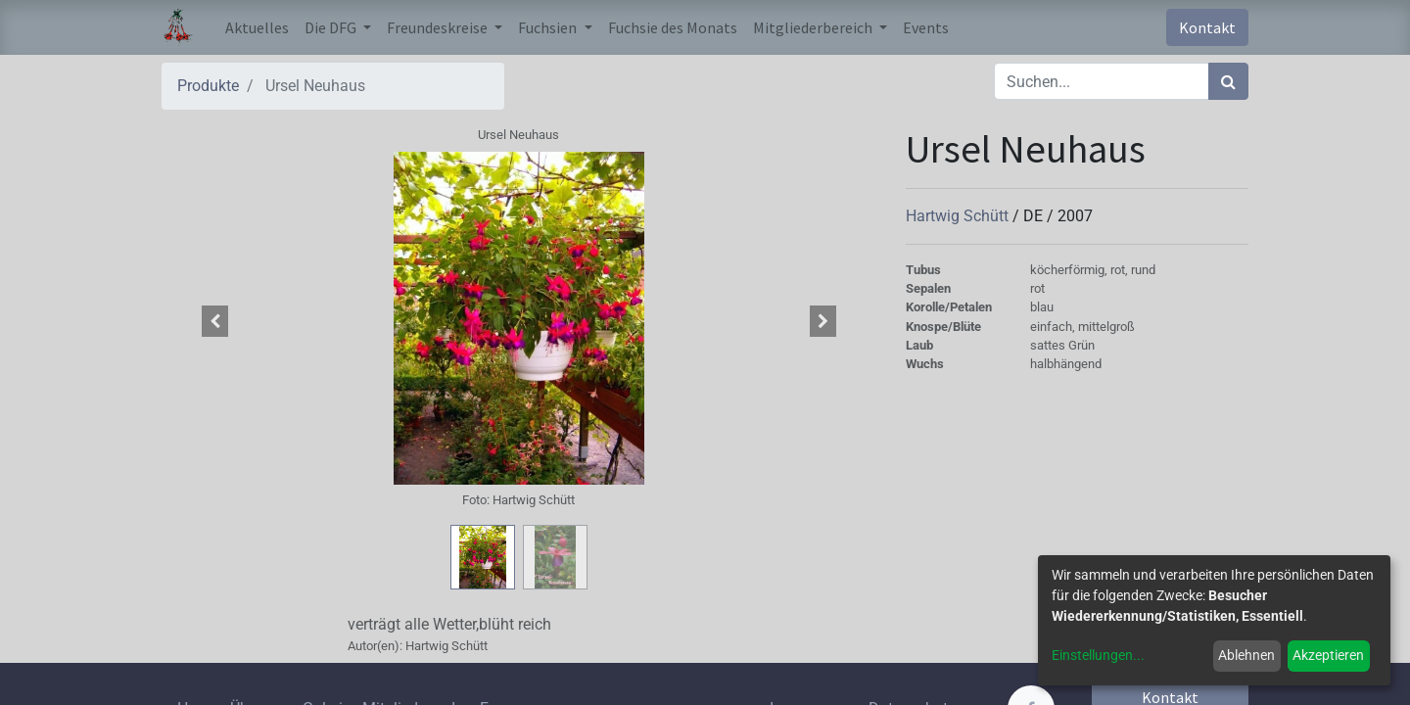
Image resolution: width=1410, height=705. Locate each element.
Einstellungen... (1098, 655)
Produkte (208, 85)
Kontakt (1207, 27)
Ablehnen (1246, 655)
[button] (215, 321)
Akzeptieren (1328, 655)
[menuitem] (257, 27)
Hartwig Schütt (959, 216)
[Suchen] (1228, 81)
